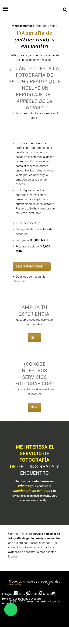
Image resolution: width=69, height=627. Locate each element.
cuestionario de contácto (31, 491)
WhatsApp (25, 486)
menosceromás (22, 26)
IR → (34, 337)
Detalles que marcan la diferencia (29, 279)
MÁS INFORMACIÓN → (31, 266)
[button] (10, 609)
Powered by (21, 584)
